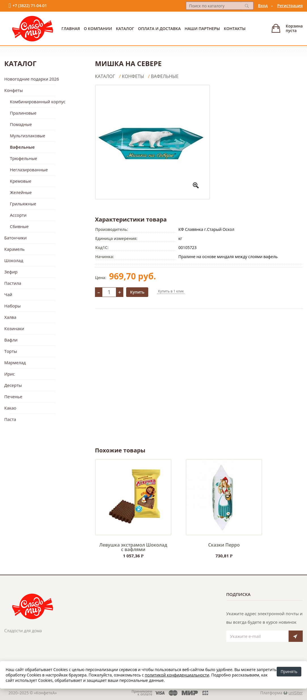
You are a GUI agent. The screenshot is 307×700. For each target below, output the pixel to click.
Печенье (13, 396)
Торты (10, 351)
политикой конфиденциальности (177, 675)
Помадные (21, 124)
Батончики (15, 238)
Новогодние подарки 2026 (31, 79)
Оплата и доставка (159, 28)
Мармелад (15, 362)
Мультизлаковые (27, 135)
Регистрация (290, 5)
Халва (10, 317)
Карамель (14, 249)
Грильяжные (23, 203)
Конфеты (13, 90)
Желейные (21, 192)
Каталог (125, 28)
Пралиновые (23, 113)
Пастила (12, 283)
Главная (71, 28)
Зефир (11, 272)
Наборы (12, 306)
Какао (10, 408)
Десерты (13, 385)
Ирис (9, 374)
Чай (8, 294)
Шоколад (13, 260)
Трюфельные (23, 158)
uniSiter (296, 692)
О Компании (98, 28)
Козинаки (14, 328)
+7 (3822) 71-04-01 (29, 5)
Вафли (11, 340)
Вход (263, 5)
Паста (10, 419)
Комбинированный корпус (37, 101)
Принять (289, 671)
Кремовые (20, 181)
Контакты (234, 28)
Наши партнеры (202, 28)
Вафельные (22, 147)
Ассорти (18, 215)
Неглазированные (29, 169)
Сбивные (19, 226)
